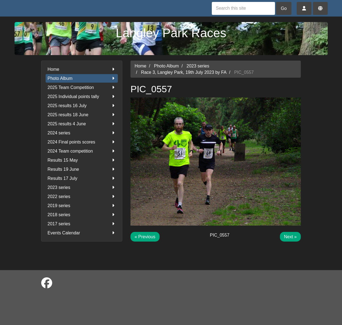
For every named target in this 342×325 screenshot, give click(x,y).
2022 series (82, 196)
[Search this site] (243, 8)
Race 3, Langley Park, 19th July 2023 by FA (183, 72)
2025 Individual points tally (82, 96)
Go (284, 8)
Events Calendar (82, 233)
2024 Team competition (82, 151)
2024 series (82, 133)
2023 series (82, 187)
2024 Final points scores (82, 142)
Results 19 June (82, 169)
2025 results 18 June (82, 115)
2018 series (82, 215)
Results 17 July (82, 178)
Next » (290, 236)
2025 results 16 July (82, 105)
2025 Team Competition (82, 87)
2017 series (82, 224)
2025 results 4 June (82, 124)
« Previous (145, 236)
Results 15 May (82, 160)
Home (82, 69)
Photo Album (82, 78)
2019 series (82, 205)
